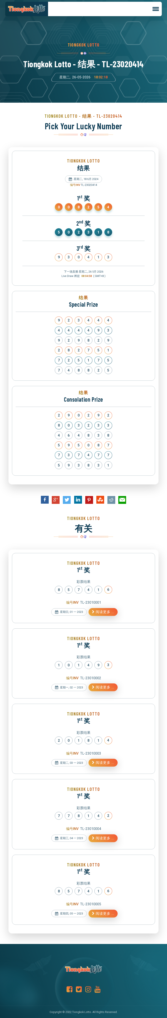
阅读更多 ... (103, 612)
